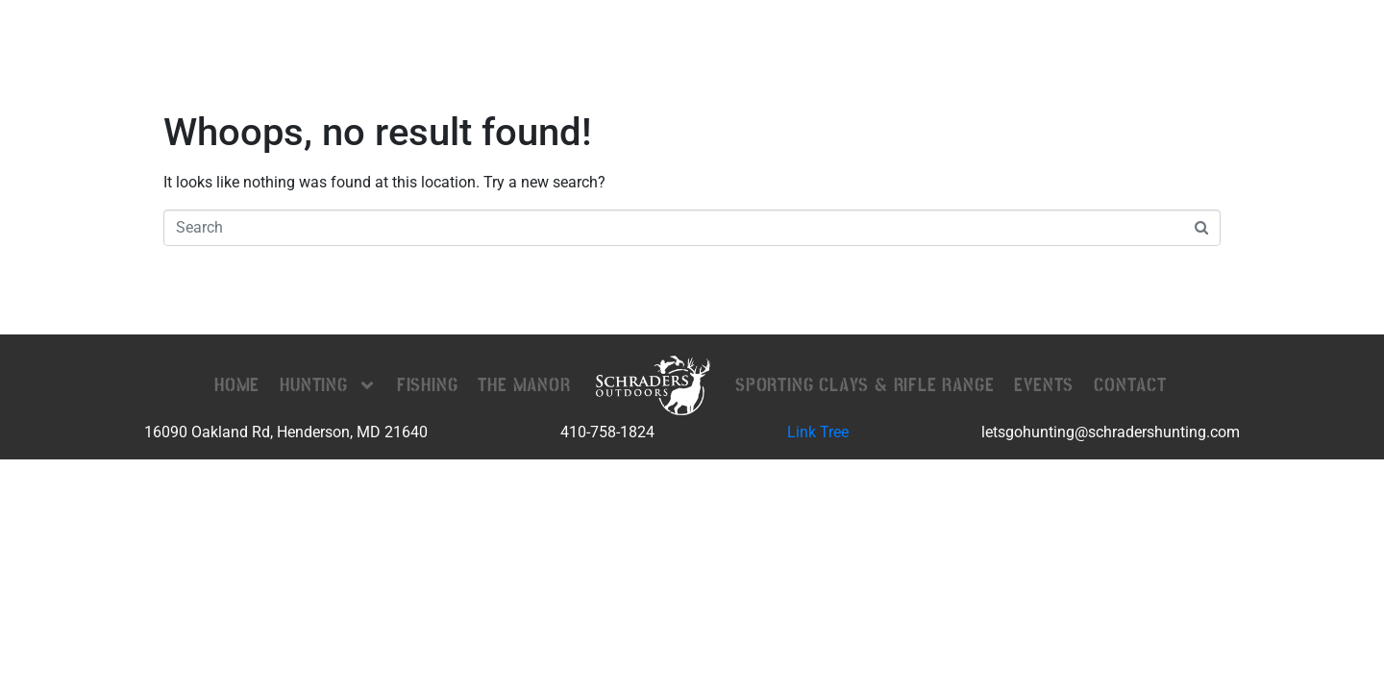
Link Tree (818, 432)
